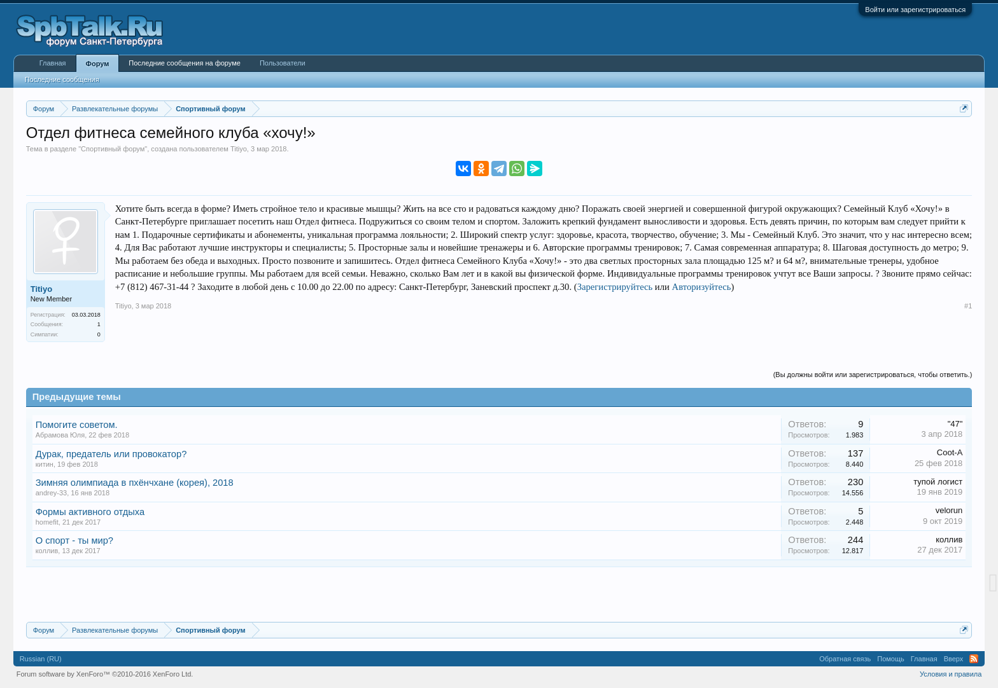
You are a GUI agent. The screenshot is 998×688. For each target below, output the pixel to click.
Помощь (890, 659)
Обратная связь (845, 659)
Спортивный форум (112, 149)
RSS (973, 658)
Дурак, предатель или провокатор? (111, 454)
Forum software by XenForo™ (105, 674)
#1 (968, 306)
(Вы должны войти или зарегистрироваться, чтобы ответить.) (873, 374)
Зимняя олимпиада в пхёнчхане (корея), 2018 (135, 483)
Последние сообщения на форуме (185, 63)
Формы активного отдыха (90, 512)
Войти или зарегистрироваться (915, 9)
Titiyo (238, 149)
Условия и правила (950, 674)
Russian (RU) (41, 659)
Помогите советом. (77, 425)
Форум (97, 63)
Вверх (954, 659)
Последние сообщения (62, 79)
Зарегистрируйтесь (615, 287)
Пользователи (283, 63)
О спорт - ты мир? (74, 540)
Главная (52, 63)
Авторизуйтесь (701, 287)
